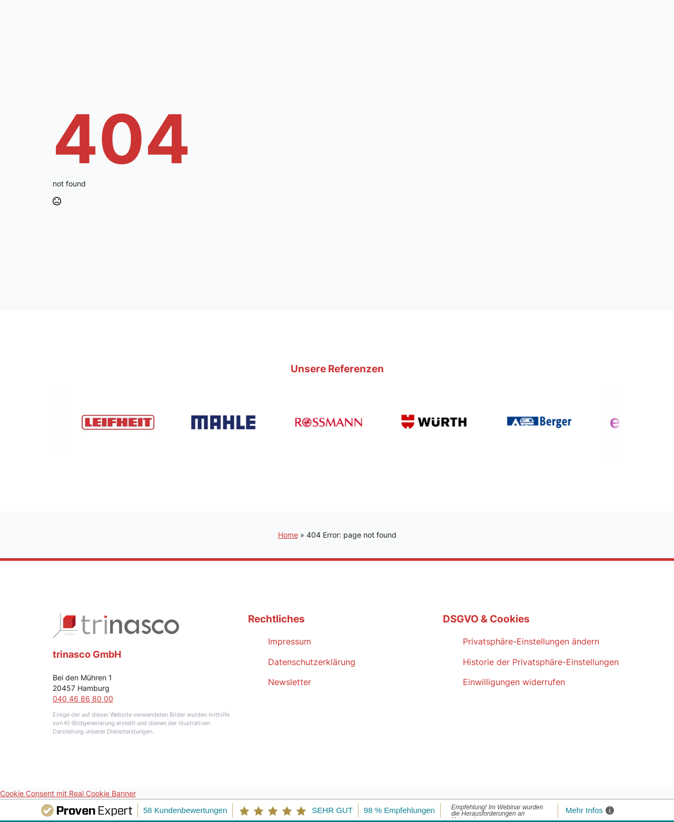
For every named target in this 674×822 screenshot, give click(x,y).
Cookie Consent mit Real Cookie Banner (68, 793)
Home (288, 534)
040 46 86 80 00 (83, 698)
